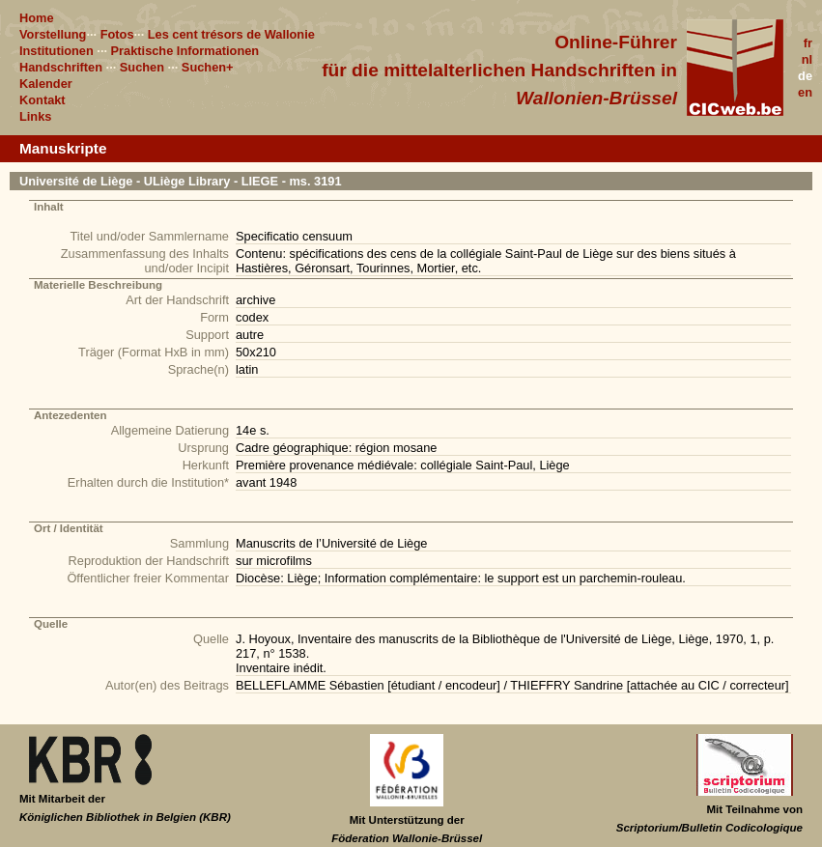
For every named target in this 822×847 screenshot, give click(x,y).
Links (35, 116)
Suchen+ (208, 67)
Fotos (117, 34)
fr (808, 43)
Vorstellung (52, 34)
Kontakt (42, 100)
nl (807, 59)
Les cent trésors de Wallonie (231, 34)
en (805, 92)
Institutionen (56, 50)
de (805, 76)
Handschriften (60, 67)
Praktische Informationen (185, 50)
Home (36, 18)
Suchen (142, 67)
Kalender (45, 83)
